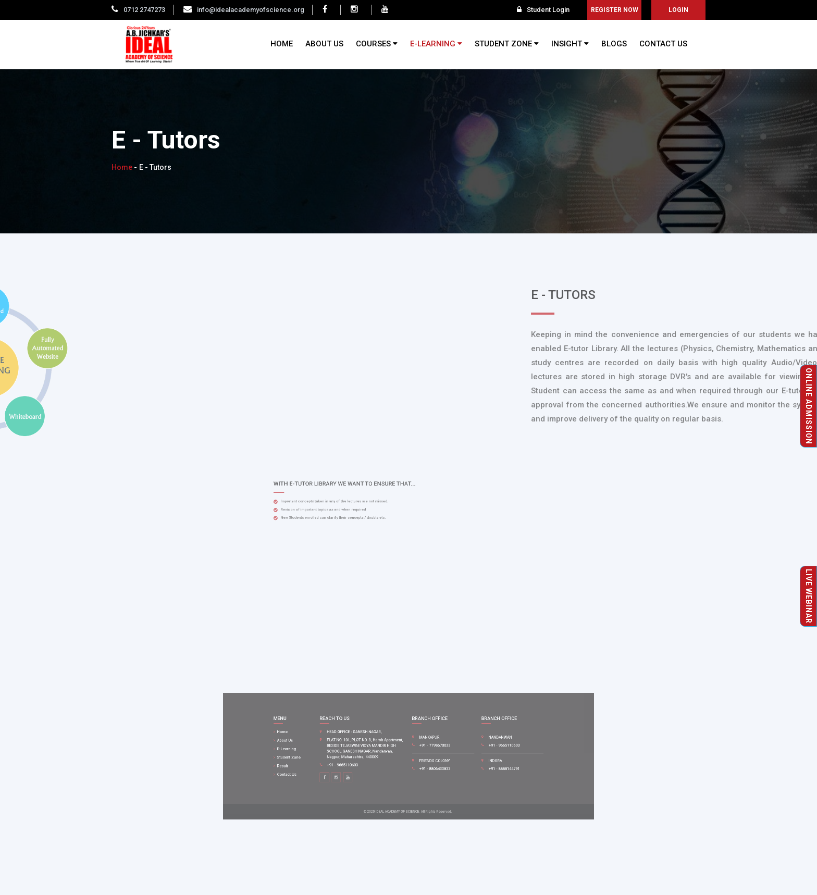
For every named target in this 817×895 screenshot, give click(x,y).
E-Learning (323, 750)
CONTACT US (663, 43)
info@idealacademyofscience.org (250, 10)
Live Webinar (808, 596)
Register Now (614, 10)
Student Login (543, 10)
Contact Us (323, 768)
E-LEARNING (436, 43)
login (678, 10)
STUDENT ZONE (507, 43)
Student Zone (325, 757)
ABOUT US (324, 43)
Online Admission (808, 406)
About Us (322, 745)
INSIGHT (570, 43)
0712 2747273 (144, 10)
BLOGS (614, 43)
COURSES (377, 43)
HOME (281, 43)
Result (321, 762)
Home (122, 167)
